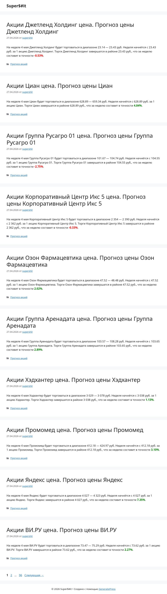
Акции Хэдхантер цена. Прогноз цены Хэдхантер (73, 379)
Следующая (34, 575)
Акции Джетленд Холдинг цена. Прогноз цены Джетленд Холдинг (70, 28)
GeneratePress (107, 589)
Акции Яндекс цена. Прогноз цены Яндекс (65, 480)
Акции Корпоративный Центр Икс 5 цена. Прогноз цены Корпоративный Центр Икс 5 (76, 200)
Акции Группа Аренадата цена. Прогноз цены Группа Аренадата (80, 322)
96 (21, 575)
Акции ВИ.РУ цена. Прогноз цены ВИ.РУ (62, 530)
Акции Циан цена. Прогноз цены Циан (60, 85)
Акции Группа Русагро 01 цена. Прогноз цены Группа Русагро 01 (80, 139)
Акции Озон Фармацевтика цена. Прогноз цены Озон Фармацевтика (80, 261)
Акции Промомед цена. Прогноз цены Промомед (75, 430)
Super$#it (16, 5)
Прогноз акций (18, 64)
